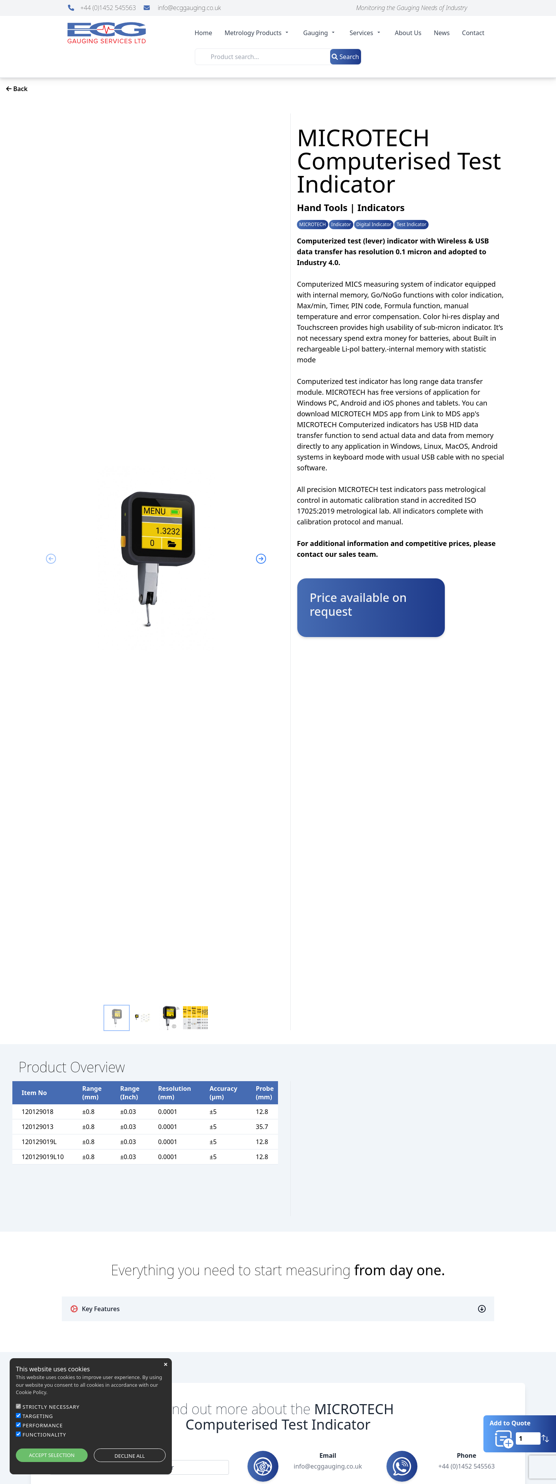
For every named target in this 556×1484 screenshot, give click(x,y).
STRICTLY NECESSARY (51, 1406)
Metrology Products (258, 33)
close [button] (165, 1364)
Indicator (341, 224)
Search (345, 56)
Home (203, 33)
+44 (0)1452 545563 (102, 7)
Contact (473, 33)
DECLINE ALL (130, 1455)
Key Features (95, 1308)
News (441, 33)
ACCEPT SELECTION (52, 1455)
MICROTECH (312, 224)
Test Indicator (411, 224)
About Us (408, 33)
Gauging (320, 33)
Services (365, 33)
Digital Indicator (374, 224)
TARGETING (37, 1416)
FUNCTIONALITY (44, 1434)
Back (17, 89)
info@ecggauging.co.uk (182, 7)
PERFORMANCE (42, 1425)
